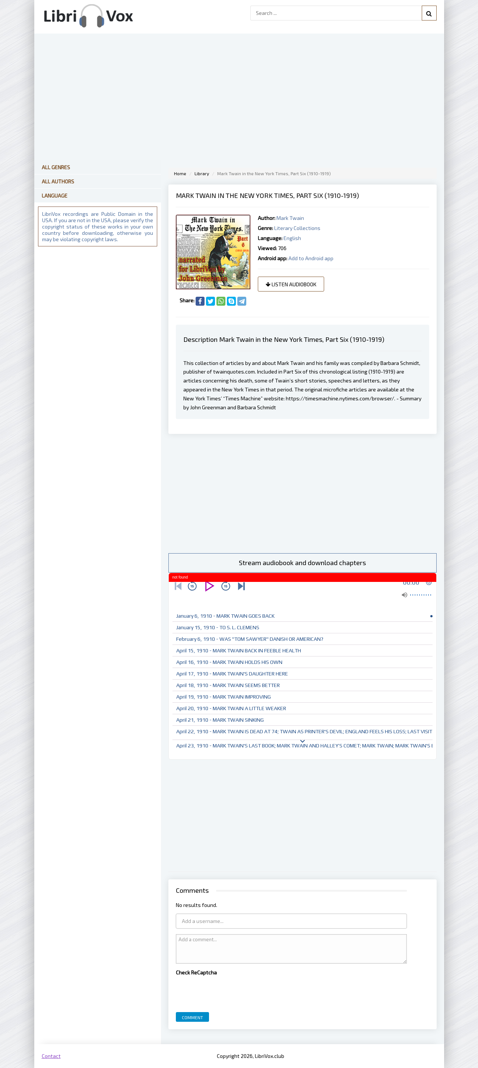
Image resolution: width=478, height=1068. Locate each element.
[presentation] (232, 991)
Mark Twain (290, 218)
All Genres (56, 167)
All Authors (58, 181)
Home (180, 173)
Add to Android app (310, 258)
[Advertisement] (302, 493)
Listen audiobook (291, 284)
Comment (192, 1017)
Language (54, 195)
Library (201, 173)
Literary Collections (297, 228)
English (292, 238)
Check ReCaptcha (196, 972)
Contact (51, 1056)
